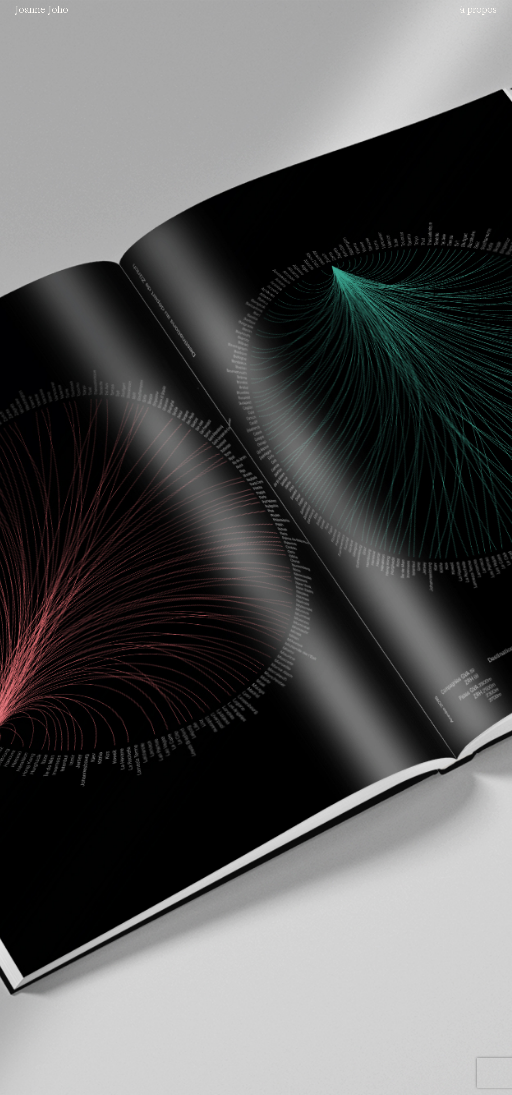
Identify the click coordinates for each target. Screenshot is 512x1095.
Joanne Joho (41, 10)
